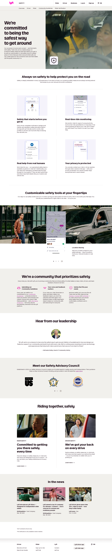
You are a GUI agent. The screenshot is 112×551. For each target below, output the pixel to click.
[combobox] (100, 3)
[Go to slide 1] (53, 261)
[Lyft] (11, 3)
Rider (34, 8)
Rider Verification (60, 8)
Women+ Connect (74, 296)
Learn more (79, 371)
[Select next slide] (62, 261)
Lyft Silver (85, 296)
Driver (29, 8)
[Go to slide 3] (58, 261)
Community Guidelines (46, 8)
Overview (21, 8)
